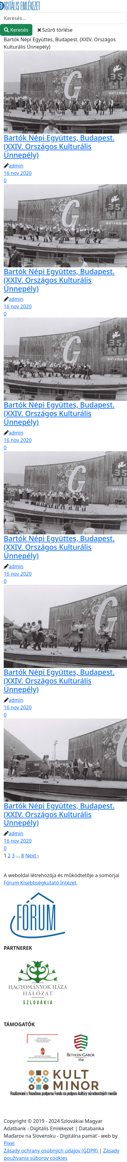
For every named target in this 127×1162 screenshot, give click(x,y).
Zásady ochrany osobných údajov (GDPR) (51, 1150)
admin (16, 165)
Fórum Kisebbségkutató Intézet (40, 882)
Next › (32, 855)
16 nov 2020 (18, 173)
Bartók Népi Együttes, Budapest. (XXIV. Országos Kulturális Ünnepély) (59, 146)
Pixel (9, 1143)
